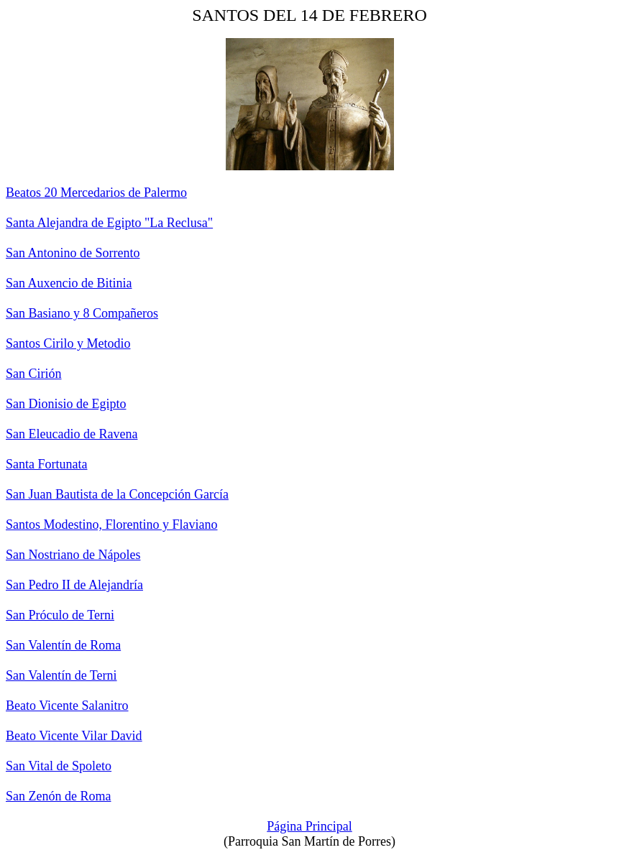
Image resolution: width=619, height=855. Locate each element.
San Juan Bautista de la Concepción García (117, 494)
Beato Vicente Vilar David (74, 736)
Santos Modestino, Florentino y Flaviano (112, 524)
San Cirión (34, 373)
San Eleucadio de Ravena (71, 434)
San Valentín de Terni (61, 675)
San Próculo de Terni (60, 615)
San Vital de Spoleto (58, 766)
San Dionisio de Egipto (66, 404)
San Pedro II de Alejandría (74, 585)
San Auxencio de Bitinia (69, 283)
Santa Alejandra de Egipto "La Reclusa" (109, 223)
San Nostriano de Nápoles (73, 554)
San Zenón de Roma (58, 796)
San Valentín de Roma (63, 645)
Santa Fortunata (46, 464)
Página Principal (309, 826)
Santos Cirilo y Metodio (68, 343)
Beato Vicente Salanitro (67, 705)
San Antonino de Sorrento (73, 253)
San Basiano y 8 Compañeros (82, 313)
